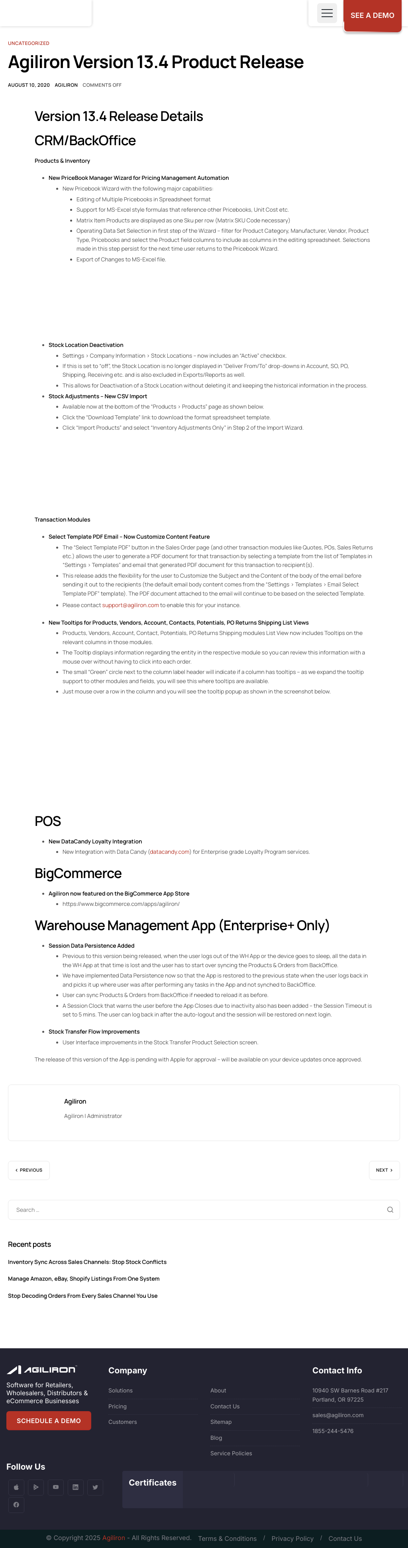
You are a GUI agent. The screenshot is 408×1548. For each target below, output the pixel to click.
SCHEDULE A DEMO (49, 1421)
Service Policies (231, 1453)
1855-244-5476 (333, 1431)
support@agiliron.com (130, 605)
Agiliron (66, 85)
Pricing (117, 1406)
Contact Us (225, 1406)
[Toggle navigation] (327, 13)
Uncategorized (28, 43)
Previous (31, 1170)
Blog (216, 1438)
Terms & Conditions (227, 1538)
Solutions (120, 1390)
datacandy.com (169, 852)
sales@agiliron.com (338, 1415)
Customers (122, 1422)
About (218, 1390)
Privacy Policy (293, 1538)
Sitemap (221, 1422)
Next (382, 1170)
